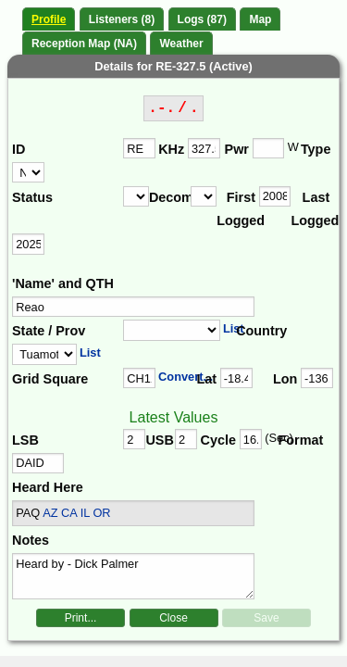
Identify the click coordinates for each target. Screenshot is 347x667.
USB (159, 440)
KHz (171, 149)
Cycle (218, 440)
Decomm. (170, 197)
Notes (30, 540)
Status (32, 197)
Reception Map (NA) (84, 43)
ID (18, 149)
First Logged (237, 209)
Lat (206, 378)
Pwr (237, 149)
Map (260, 19)
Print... (81, 617)
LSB (25, 440)
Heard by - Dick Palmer (133, 576)
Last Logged (311, 209)
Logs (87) (202, 19)
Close (173, 617)
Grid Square (50, 378)
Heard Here (47, 487)
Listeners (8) (122, 19)
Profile (48, 19)
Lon (285, 378)
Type (316, 149)
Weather (181, 43)
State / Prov (48, 330)
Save (266, 617)
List (233, 328)
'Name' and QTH (63, 283)
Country (260, 330)
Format (295, 440)
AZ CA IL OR (76, 513)
